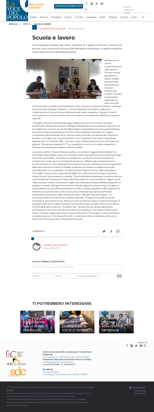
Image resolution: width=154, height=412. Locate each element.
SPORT (102, 17)
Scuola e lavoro (42, 24)
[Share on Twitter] (104, 232)
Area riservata (137, 387)
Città (25, 24)
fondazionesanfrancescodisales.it (58, 362)
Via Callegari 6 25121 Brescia (55, 374)
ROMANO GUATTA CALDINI (55, 245)
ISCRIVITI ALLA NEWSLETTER (68, 6)
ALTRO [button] (135, 17)
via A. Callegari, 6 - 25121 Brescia (57, 357)
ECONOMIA (91, 17)
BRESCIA (44, 17)
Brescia (13, 24)
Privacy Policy (140, 393)
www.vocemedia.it (51, 372)
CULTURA (79, 17)
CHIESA (68, 17)
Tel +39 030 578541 (80, 357)
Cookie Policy (140, 391)
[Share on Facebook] (111, 232)
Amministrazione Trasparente (17, 405)
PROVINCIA (56, 17)
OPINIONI (112, 17)
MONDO (33, 17)
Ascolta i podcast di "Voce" (128, 9)
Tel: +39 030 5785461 (78, 374)
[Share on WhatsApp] (118, 232)
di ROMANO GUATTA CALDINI (53, 29)
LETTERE (124, 17)
